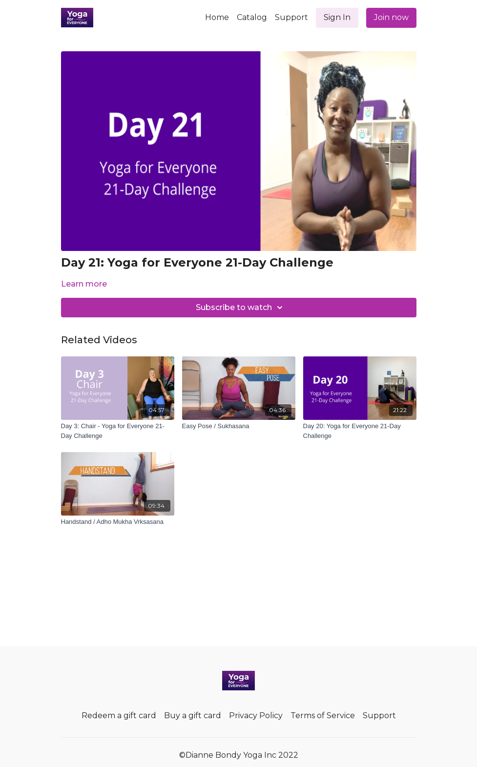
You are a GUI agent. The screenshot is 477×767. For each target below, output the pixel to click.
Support (291, 17)
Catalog (252, 17)
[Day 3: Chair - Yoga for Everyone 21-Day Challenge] (117, 430)
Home (217, 17)
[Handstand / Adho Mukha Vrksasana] (117, 522)
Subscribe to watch (241, 307)
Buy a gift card (192, 715)
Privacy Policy (256, 715)
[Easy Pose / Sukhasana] (238, 426)
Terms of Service (322, 715)
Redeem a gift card (119, 715)
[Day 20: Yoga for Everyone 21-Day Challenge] (359, 430)
